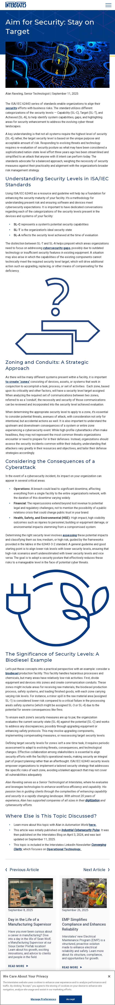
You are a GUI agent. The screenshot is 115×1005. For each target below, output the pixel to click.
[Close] (109, 976)
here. (92, 825)
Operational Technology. (64, 849)
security (11, 108)
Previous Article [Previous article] (22, 869)
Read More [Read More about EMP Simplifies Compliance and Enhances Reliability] (72, 967)
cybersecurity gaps (56, 248)
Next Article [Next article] (96, 869)
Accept (70, 999)
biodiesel (11, 673)
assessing (70, 535)
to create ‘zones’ (17, 381)
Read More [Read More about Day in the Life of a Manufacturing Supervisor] (18, 966)
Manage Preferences (43, 999)
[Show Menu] (108, 5)
